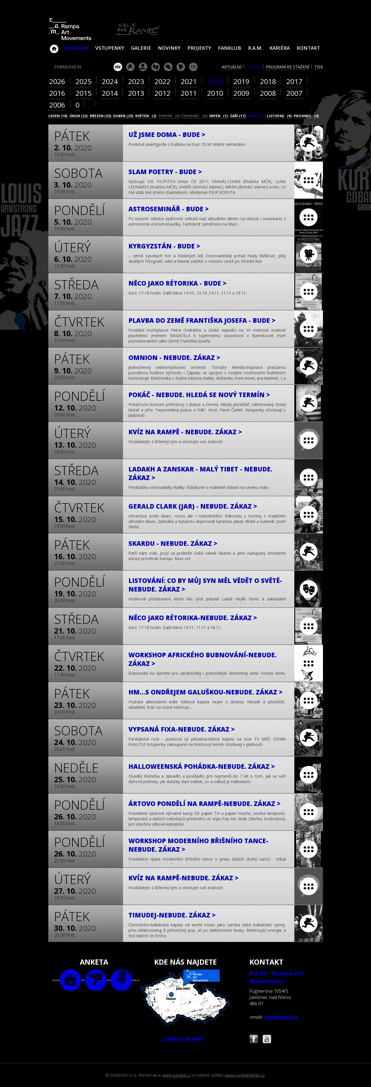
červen (168, 116)
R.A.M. (255, 48)
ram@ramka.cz (281, 1017)
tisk (318, 66)
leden (57, 116)
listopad (279, 116)
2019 (241, 81)
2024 (110, 81)
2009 (241, 93)
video (96, 980)
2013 (136, 93)
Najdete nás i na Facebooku (253, 1040)
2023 (136, 81)
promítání (181, 67)
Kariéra (279, 48)
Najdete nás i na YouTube (267, 1040)
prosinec (306, 116)
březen (100, 116)
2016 (57, 93)
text (121, 980)
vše (118, 67)
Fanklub (229, 48)
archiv (254, 66)
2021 (189, 81)
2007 (294, 93)
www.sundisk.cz (176, 1075)
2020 (215, 81)
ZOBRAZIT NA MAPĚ (185, 1005)
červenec (194, 116)
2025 (84, 81)
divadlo (155, 67)
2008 (268, 93)
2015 (84, 93)
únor (79, 116)
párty (143, 67)
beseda (168, 67)
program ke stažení (287, 66)
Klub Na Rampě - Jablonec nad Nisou (54, 46)
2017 (294, 81)
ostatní (193, 67)
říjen (256, 116)
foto (70, 980)
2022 (162, 81)
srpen (218, 116)
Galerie (141, 48)
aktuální (231, 66)
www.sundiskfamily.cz (245, 1075)
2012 (162, 93)
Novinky (169, 48)
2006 (57, 105)
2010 (215, 93)
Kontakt (308, 48)
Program (76, 48)
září (237, 116)
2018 (268, 81)
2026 (57, 81)
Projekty (199, 48)
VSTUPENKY (109, 48)
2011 (189, 93)
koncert (130, 67)
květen (145, 116)
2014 (110, 93)
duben (123, 116)
